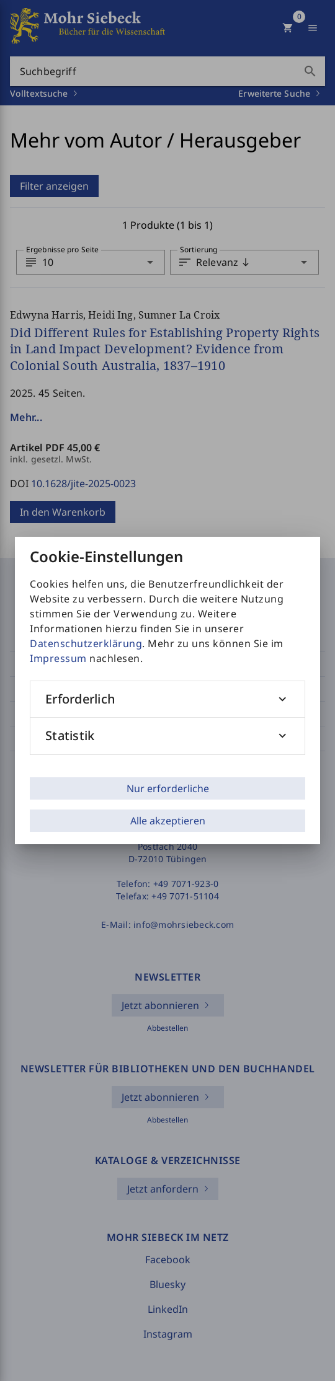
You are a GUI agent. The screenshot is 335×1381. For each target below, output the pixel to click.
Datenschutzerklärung (86, 643)
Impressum (58, 658)
